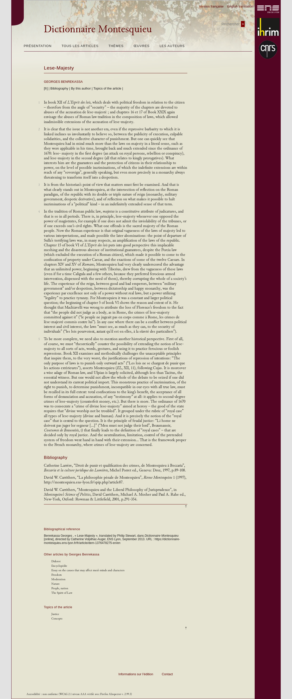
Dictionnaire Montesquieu (98, 29)
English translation (240, 6)
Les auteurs (172, 46)
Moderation (58, 579)
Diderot (56, 561)
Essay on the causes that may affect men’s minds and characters (87, 570)
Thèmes (115, 46)
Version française (211, 6)
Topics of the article (107, 88)
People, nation (59, 588)
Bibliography (59, 88)
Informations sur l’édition (135, 674)
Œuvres (141, 46)
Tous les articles (80, 46)
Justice (55, 614)
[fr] (46, 88)
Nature (55, 584)
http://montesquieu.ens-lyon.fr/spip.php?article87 (84, 482)
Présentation (38, 46)
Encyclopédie (59, 566)
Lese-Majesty (59, 68)
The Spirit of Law (61, 593)
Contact (167, 674)
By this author (81, 88)
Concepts (56, 618)
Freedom (56, 575)
